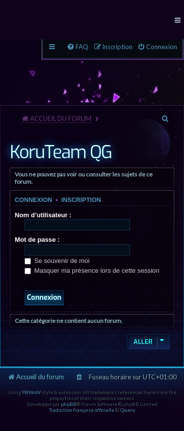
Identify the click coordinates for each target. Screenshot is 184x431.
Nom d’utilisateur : (43, 215)
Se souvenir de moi (57, 260)
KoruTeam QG (61, 152)
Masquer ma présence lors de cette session (92, 270)
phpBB (69, 404)
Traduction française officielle (81, 410)
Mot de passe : (37, 239)
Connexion (33, 200)
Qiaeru (127, 410)
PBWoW (31, 392)
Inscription (81, 200)
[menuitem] (157, 47)
